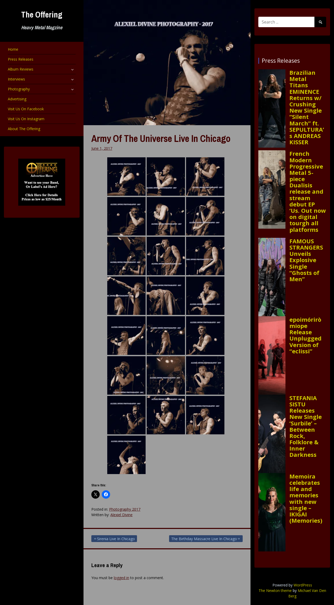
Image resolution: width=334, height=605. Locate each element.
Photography (19, 89)
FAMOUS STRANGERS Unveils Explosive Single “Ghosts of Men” (306, 260)
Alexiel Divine (121, 514)
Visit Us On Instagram (26, 118)
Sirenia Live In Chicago (116, 538)
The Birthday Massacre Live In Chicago (204, 538)
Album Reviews (20, 69)
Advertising (17, 98)
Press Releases (20, 59)
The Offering (41, 14)
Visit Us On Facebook (26, 108)
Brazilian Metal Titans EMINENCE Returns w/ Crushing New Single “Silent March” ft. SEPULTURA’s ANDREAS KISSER (306, 107)
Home (13, 49)
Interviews (16, 79)
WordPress (303, 585)
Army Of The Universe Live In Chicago (160, 138)
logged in (121, 577)
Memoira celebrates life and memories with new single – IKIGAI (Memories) (305, 498)
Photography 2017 (124, 509)
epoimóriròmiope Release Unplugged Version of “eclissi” (305, 335)
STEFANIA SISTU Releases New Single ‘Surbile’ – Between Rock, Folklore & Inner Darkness (305, 426)
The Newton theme (275, 590)
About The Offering (24, 128)
